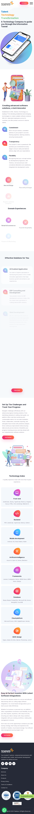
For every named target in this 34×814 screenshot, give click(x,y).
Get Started (24, 3)
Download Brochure (27, 796)
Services (3, 772)
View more (17, 390)
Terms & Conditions (6, 784)
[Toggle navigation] (31, 3)
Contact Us (4, 787)
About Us (3, 775)
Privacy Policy (5, 781)
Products (3, 778)
